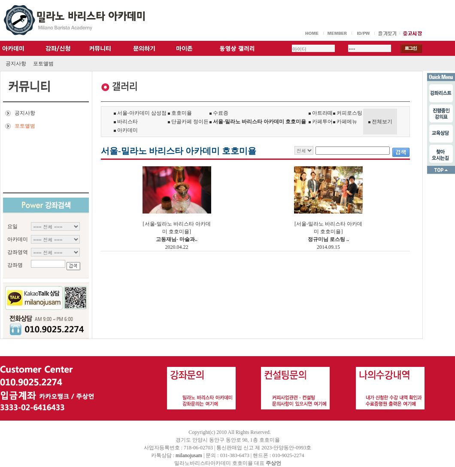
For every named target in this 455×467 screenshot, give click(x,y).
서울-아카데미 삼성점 (140, 113)
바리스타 (126, 122)
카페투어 (321, 122)
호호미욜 (180, 113)
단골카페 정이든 (188, 122)
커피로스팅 (347, 113)
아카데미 (126, 130)
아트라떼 (321, 113)
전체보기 (382, 122)
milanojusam (189, 455)
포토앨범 (43, 64)
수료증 (218, 113)
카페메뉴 (345, 122)
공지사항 (16, 64)
